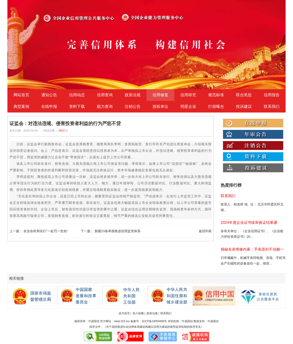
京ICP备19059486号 (154, 321)
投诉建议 (244, 106)
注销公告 (132, 106)
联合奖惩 (244, 95)
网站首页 (21, 95)
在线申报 (49, 106)
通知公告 (49, 95)
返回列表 (205, 231)
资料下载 (77, 106)
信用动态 (77, 95)
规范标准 (216, 95)
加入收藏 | (139, 313)
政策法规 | (152, 313)
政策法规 (132, 95)
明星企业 (188, 106)
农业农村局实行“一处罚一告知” (45, 231)
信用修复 (160, 95)
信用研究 (188, 95)
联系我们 (272, 106)
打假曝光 (216, 106)
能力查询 (105, 106)
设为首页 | (125, 313)
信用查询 (105, 95)
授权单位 (160, 106)
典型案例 (21, 106)
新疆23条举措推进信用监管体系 (117, 231)
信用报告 (272, 95)
